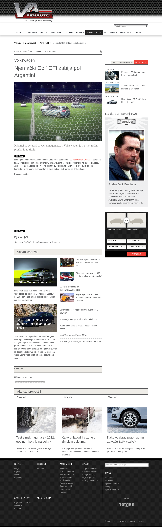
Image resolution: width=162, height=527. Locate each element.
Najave (17, 472)
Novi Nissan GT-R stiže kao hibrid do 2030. (133, 100)
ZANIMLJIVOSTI (22, 498)
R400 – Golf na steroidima (33, 282)
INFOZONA (18, 509)
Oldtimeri (63, 492)
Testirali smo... (42, 469)
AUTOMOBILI (66, 464)
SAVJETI (86, 464)
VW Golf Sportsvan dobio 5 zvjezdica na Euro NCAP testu (88, 262)
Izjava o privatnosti (112, 490)
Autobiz (17, 475)
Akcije (16, 469)
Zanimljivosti (30, 43)
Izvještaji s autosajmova (23, 503)
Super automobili (66, 486)
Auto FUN (44, 43)
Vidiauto (17, 43)
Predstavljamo (65, 469)
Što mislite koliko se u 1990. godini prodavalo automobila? (89, 274)
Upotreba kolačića (112, 484)
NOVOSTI (19, 464)
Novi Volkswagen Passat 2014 (73, 335)
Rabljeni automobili (89, 472)
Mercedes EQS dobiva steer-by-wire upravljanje (134, 73)
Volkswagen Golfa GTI (82, 160)
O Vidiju (109, 473)
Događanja (18, 478)
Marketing (109, 480)
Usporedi (136, 254)
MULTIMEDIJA (44, 498)
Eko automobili (65, 489)
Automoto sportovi (67, 483)
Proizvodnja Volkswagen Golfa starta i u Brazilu (80, 341)
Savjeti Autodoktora (89, 469)
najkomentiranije (123, 62)
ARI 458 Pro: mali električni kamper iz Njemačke (133, 87)
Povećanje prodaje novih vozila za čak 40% (79, 319)
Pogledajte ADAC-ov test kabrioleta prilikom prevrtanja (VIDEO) (88, 297)
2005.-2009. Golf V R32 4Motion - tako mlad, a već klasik (33, 323)
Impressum (109, 477)
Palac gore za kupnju (90, 480)
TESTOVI (41, 464)
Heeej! (107, 487)
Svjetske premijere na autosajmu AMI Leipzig (70, 288)
